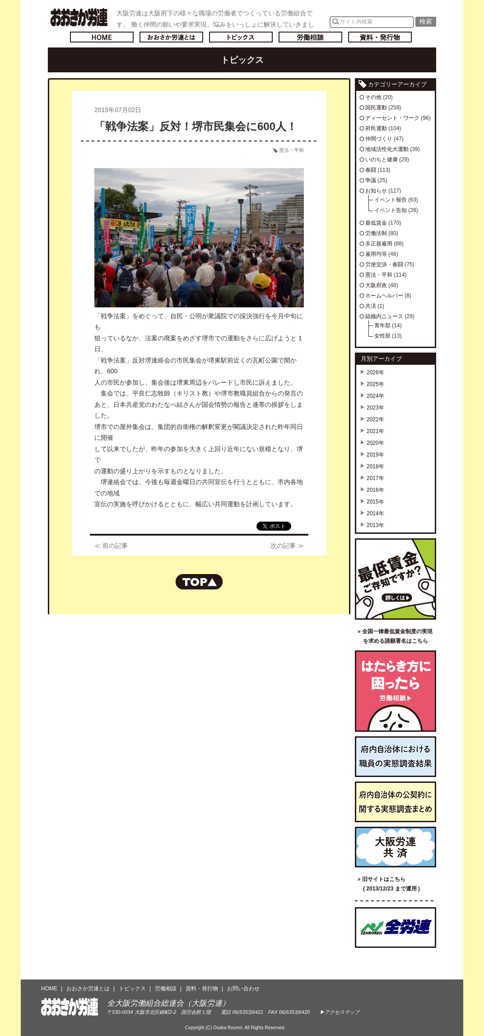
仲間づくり (378, 139)
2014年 (375, 513)
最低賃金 (376, 223)
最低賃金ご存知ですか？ (395, 579)
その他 (373, 97)
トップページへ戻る (102, 37)
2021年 (375, 431)
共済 (370, 306)
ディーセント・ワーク (392, 118)
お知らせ (376, 191)
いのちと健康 (381, 159)
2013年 (375, 525)
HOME (49, 988)
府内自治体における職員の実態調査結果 (395, 756)
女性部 (382, 336)
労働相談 (310, 37)
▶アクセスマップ (339, 1012)
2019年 (375, 455)
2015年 (375, 502)
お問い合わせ (243, 988)
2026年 (375, 372)
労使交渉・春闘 (384, 264)
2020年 (375, 443)
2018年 (375, 466)
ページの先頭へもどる (199, 581)
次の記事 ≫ (287, 545)
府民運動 (376, 128)
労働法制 (376, 233)
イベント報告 (390, 200)
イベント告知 (390, 210)
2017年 (375, 478)
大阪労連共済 (395, 847)
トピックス (241, 37)
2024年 (375, 396)
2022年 (375, 419)
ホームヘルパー (384, 295)
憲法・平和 (291, 150)
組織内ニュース (384, 316)
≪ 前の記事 (111, 545)
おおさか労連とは (171, 37)
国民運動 (376, 107)
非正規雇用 (378, 243)
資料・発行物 (380, 37)
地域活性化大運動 (387, 149)
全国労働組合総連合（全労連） (395, 927)
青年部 (382, 325)
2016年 (375, 490)
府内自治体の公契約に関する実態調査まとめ (395, 802)
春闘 (370, 170)
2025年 (375, 384)
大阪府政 (376, 285)
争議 (370, 180)
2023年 (375, 408)
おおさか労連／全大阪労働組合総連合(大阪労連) (78, 17)
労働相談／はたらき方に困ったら (395, 691)
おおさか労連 (69, 1007)
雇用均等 (376, 254)
